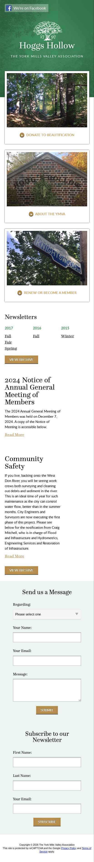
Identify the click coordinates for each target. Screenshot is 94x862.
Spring (11, 348)
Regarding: (22, 604)
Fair (8, 342)
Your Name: (22, 627)
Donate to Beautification (49, 134)
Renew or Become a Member (50, 292)
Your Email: (22, 651)
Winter (67, 335)
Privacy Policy (68, 848)
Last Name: (22, 775)
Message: (20, 674)
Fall (8, 335)
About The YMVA (50, 213)
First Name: (22, 752)
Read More (14, 434)
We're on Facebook (29, 8)
